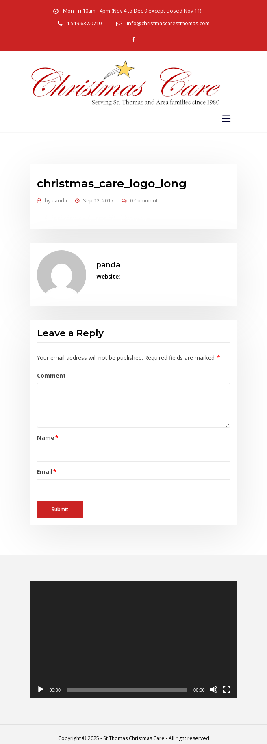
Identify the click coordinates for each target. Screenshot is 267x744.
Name (46, 432)
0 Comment (142, 199)
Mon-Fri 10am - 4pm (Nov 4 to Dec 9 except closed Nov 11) (131, 10)
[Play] (41, 682)
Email (45, 465)
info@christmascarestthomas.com (168, 23)
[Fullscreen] (227, 682)
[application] (133, 632)
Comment (50, 370)
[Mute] (214, 682)
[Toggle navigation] (226, 118)
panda (55, 199)
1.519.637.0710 (85, 23)
